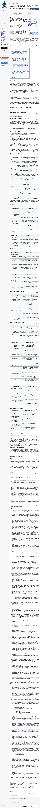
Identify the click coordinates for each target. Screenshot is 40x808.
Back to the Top (3, 805)
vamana (22, 85)
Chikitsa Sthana (30, 23)
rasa (22, 611)
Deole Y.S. (31, 29)
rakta (24, 611)
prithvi (27, 516)
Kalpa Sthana (35, 23)
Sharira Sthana (30, 22)
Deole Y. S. (36, 25)
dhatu (24, 553)
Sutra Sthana (30, 13)
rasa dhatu (31, 604)
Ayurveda (20, 24)
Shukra (34, 615)
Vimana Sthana (35, 21)
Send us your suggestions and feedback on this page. (21, 788)
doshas (30, 569)
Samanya (16, 552)
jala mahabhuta (31, 516)
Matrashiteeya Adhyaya (31, 19)
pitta (38, 662)
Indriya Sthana (35, 22)
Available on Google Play (4, 50)
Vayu (13, 528)
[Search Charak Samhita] (36, 5)
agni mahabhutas (19, 528)
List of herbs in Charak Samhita (27, 787)
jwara (13, 704)
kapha (24, 570)
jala (23, 677)
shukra (15, 615)
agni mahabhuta (34, 541)
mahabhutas (30, 677)
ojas (38, 515)
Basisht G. (35, 29)
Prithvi (35, 522)
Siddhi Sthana (30, 24)
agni (27, 677)
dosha (19, 532)
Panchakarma (12, 626)
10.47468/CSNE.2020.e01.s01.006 (33, 34)
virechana (34, 85)
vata (20, 570)
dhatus (38, 526)
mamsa (27, 611)
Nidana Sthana (30, 21)
